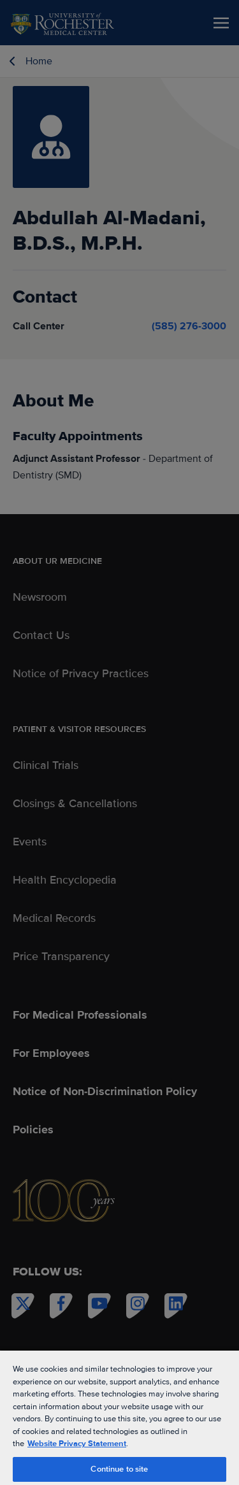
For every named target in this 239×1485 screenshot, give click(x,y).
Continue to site (119, 1469)
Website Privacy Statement (76, 1443)
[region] (119, 1417)
